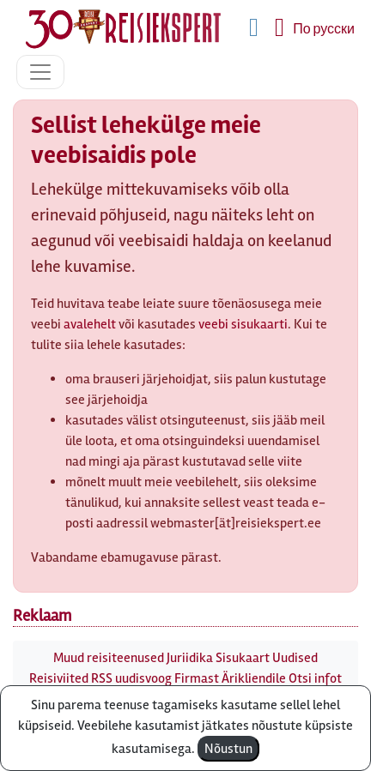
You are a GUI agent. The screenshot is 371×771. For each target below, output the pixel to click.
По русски (324, 29)
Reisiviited (58, 678)
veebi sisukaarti (243, 324)
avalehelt (90, 324)
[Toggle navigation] (40, 72)
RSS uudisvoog (131, 678)
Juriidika (190, 657)
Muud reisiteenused (108, 657)
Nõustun (228, 748)
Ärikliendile (254, 678)
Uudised (295, 657)
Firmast (196, 678)
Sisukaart (243, 657)
